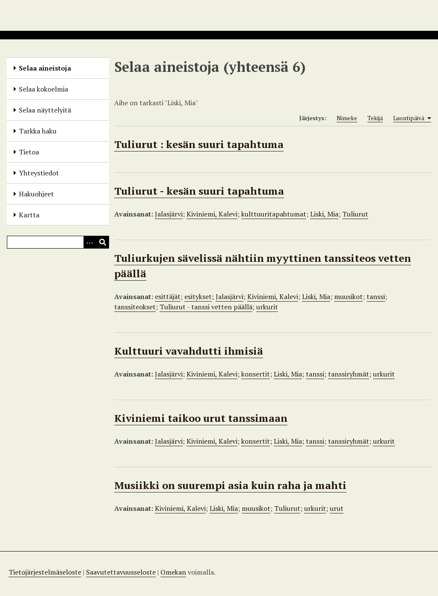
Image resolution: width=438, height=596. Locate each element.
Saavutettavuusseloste (121, 572)
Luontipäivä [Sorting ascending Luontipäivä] (412, 118)
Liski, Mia (324, 214)
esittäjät (168, 296)
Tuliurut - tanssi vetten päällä (206, 306)
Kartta (29, 214)
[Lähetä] (102, 242)
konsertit (255, 374)
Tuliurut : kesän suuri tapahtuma (199, 144)
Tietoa (29, 152)
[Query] (58, 242)
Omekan (173, 572)
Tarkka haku (37, 131)
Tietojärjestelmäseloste (45, 572)
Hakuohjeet (36, 194)
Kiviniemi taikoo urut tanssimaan (200, 418)
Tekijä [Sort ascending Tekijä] (375, 118)
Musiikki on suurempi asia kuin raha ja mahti (230, 485)
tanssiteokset (135, 306)
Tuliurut (355, 214)
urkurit (267, 306)
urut (336, 508)
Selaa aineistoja (45, 68)
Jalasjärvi (169, 214)
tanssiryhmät (348, 374)
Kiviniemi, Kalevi (211, 214)
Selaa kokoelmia (43, 89)
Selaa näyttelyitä (45, 110)
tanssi (376, 296)
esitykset (198, 296)
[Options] (89, 242)
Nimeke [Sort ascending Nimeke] (347, 118)
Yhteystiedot (39, 173)
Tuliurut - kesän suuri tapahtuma (199, 191)
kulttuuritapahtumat (273, 214)
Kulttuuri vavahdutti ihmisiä (188, 351)
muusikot (348, 296)
